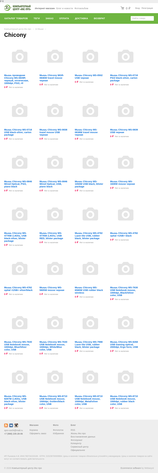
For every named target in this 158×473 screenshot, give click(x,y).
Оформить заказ (38, 433)
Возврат (99, 18)
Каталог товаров (16, 18)
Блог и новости (64, 8)
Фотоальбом (81, 8)
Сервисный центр (79, 446)
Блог (73, 425)
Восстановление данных (83, 436)
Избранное (58, 433)
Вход (137, 8)
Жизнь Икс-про (78, 433)
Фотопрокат (76, 440)
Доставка (81, 18)
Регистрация (147, 8)
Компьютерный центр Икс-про (17, 29)
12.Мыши (39, 29)
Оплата (64, 18)
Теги (37, 18)
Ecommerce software (131, 468)
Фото (55, 425)
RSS (73, 430)
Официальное (78, 450)
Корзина (34, 430)
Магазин (34, 425)
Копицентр (76, 443)
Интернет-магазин (45, 8)
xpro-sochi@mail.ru (13, 430)
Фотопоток (58, 430)
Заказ (49, 18)
